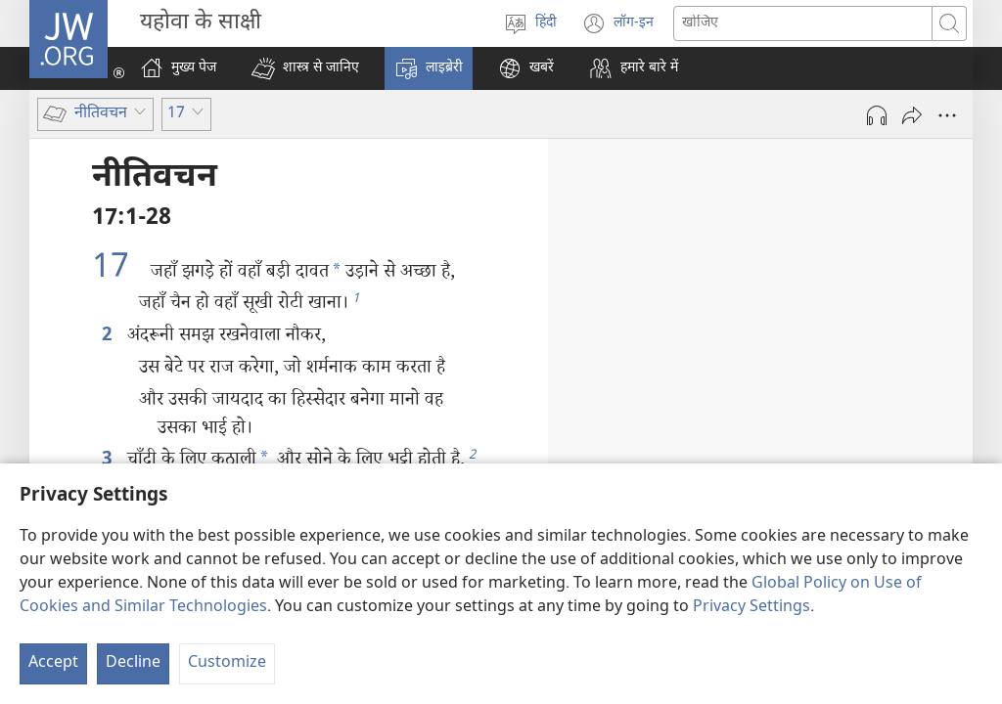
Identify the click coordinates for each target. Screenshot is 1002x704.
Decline (133, 663)
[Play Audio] (876, 115)
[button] (305, 68)
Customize (227, 663)
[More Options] (947, 115)
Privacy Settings (751, 607)
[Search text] (803, 23)
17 (119, 269)
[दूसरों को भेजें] (912, 115)
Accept (53, 663)
